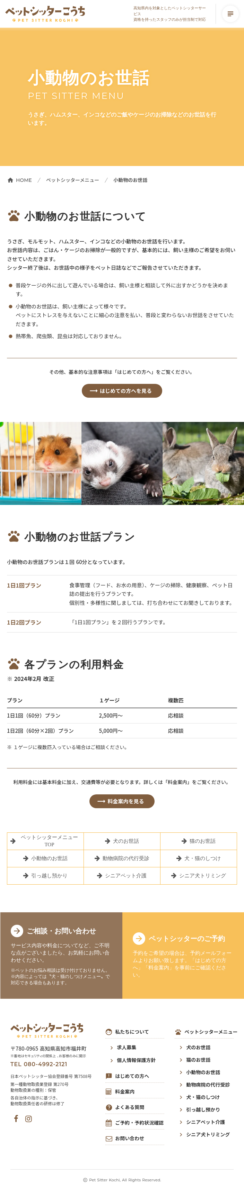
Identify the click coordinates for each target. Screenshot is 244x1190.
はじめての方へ (132, 1076)
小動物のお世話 (203, 1072)
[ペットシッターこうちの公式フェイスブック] (16, 1119)
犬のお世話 (198, 1047)
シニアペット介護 (205, 1122)
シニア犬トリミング (208, 1134)
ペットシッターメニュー (72, 180)
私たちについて (132, 1031)
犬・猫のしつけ (203, 1097)
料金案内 (124, 1091)
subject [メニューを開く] (230, 14)
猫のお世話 (198, 1060)
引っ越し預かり (203, 1109)
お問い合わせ (129, 1138)
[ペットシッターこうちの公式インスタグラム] (28, 1119)
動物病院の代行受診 (208, 1084)
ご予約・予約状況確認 (139, 1122)
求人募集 (126, 1047)
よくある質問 (129, 1107)
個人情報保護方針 (136, 1060)
